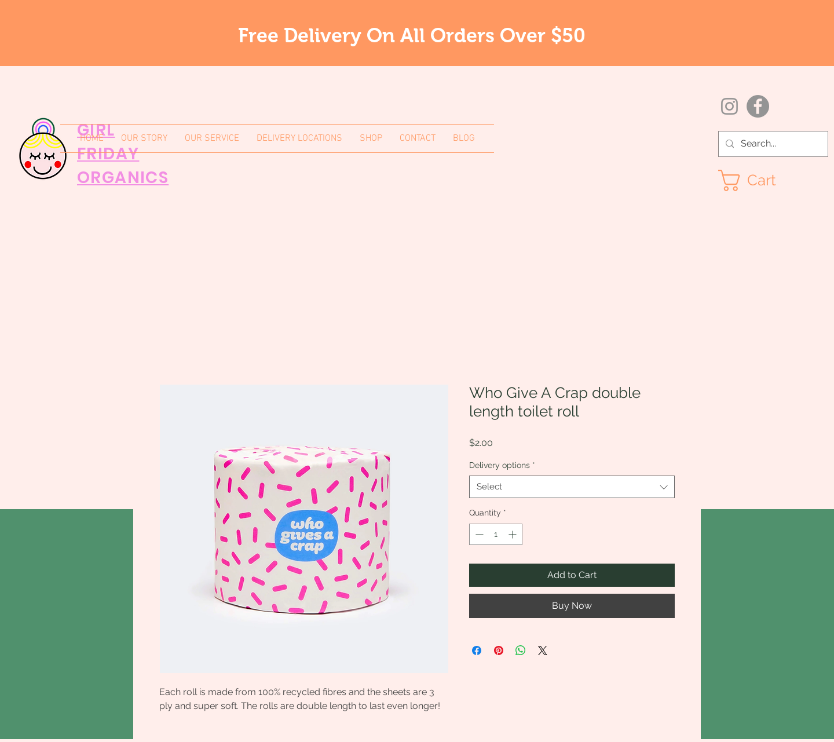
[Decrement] (478, 534)
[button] (759, 180)
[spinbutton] (495, 534)
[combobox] (572, 487)
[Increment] (513, 534)
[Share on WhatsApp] (521, 650)
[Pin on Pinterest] (499, 650)
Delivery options (502, 465)
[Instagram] (729, 106)
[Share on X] (543, 650)
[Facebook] (758, 106)
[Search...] (772, 143)
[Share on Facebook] (477, 650)
